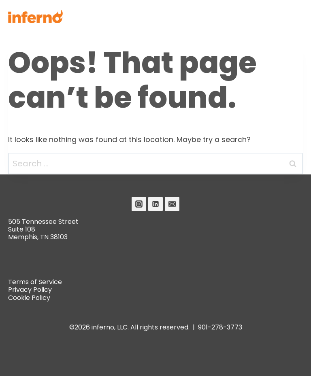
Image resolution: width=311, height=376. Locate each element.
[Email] (172, 204)
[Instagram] (139, 204)
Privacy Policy (30, 289)
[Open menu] (293, 16)
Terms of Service (35, 282)
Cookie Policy (29, 297)
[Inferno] (35, 16)
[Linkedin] (155, 204)
